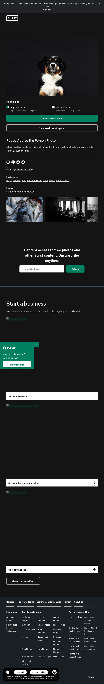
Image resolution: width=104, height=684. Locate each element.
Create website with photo (52, 128)
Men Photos (27, 648)
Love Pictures (43, 648)
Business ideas (75, 616)
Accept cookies (39, 672)
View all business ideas (23, 581)
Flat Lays (26, 636)
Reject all (20, 672)
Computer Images (57, 631)
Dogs (9, 180)
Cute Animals (62, 180)
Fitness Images (44, 656)
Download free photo (52, 118)
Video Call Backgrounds (27, 663)
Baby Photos (58, 656)
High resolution (17, 107)
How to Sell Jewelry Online (75, 647)
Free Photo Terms (25, 601)
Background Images (43, 638)
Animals (16, 180)
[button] (7, 672)
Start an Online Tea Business (75, 629)
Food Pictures (59, 624)
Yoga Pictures (28, 656)
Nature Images (44, 624)
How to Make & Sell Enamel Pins (90, 630)
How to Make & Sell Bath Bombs (90, 620)
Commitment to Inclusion (49, 601)
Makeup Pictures (56, 618)
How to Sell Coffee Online (90, 640)
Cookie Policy (49, 678)
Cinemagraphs (59, 636)
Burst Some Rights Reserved (20, 191)
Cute (45, 180)
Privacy (68, 601)
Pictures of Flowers (58, 650)
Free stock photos (10, 618)
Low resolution (63, 107)
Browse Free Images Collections (11, 627)
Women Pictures (56, 643)
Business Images (26, 618)
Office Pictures (28, 629)
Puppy (52, 180)
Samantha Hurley (24, 169)
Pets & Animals (34, 180)
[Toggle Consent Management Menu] (7, 672)
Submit (75, 269)
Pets (24, 180)
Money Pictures (41, 631)
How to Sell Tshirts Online (75, 655)
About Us (78, 601)
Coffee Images (28, 624)
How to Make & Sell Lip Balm (75, 640)
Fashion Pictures (41, 618)
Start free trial (17, 364)
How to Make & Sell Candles (90, 647)
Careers (10, 601)
